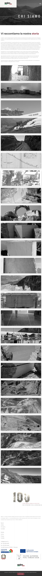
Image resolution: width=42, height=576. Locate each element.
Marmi (2, 523)
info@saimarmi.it (4, 541)
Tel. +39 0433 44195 (5, 543)
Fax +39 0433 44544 (5, 545)
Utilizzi (2, 525)
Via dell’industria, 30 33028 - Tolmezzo (9, 547)
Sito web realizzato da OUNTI (21, 568)
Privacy (2, 536)
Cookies (2, 538)
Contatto (3, 528)
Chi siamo (3, 526)
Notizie (2, 532)
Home (2, 534)
